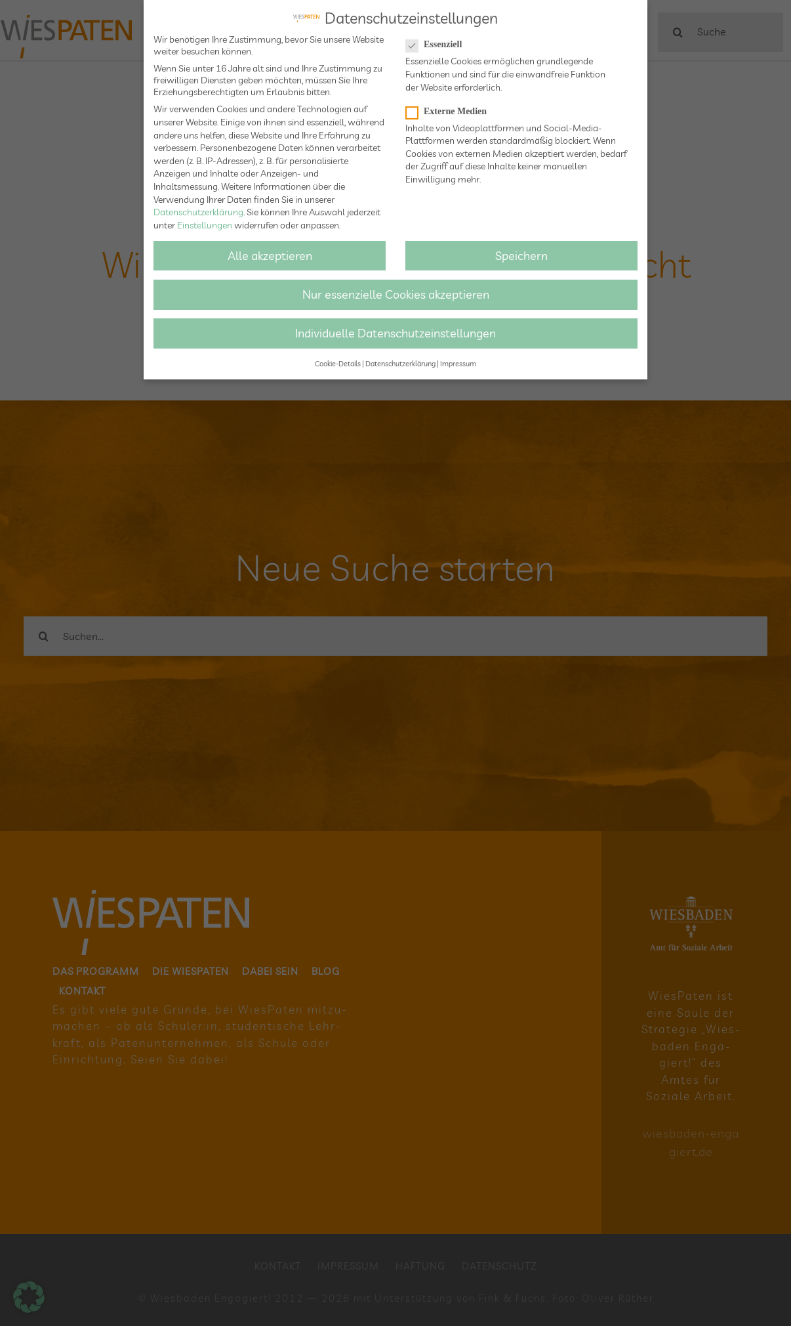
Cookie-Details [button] (338, 361)
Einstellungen (204, 222)
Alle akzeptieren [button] (270, 253)
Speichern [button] (521, 253)
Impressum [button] (458, 361)
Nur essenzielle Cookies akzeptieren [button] (395, 292)
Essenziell (439, 42)
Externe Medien (451, 109)
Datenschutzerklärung (198, 210)
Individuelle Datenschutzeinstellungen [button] (395, 331)
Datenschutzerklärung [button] (400, 361)
